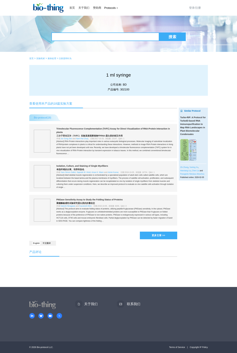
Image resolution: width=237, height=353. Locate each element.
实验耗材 (40, 58)
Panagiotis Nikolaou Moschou (192, 174)
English (36, 243)
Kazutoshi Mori (85, 206)
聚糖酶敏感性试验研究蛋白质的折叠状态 (75, 203)
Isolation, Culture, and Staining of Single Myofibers (82, 166)
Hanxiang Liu (185, 171)
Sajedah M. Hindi (84, 172)
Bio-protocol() (42, 117)
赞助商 (97, 7)
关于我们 (83, 7)
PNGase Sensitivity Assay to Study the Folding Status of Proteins (89, 199)
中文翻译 (47, 243)
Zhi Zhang (184, 167)
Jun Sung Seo (66, 139)
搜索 (172, 37)
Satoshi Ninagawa (68, 206)
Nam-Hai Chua (82, 139)
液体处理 (52, 58)
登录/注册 (195, 7)
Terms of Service (177, 347)
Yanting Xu (193, 167)
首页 (72, 7)
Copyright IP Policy (199, 347)
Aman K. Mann (98, 172)
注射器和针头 (65, 58)
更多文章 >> (158, 235)
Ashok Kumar (113, 172)
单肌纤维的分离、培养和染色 (70, 169)
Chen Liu (195, 171)
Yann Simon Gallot (68, 172)
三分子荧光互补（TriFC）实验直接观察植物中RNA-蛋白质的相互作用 (89, 135)
